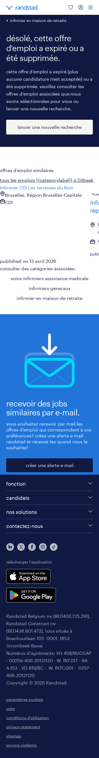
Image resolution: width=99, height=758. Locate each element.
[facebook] (32, 547)
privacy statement (23, 726)
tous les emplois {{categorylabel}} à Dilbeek (47, 180)
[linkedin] (10, 547)
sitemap (13, 736)
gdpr (10, 708)
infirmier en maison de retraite (38, 20)
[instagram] (43, 547)
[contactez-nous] (49, 526)
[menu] (90, 7)
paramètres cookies (24, 699)
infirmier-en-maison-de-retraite (49, 298)
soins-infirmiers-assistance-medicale (49, 278)
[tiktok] (54, 547)
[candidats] (49, 498)
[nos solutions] (49, 512)
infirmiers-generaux (50, 288)
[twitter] (21, 547)
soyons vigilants (21, 745)
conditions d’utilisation (27, 717)
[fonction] (49, 484)
